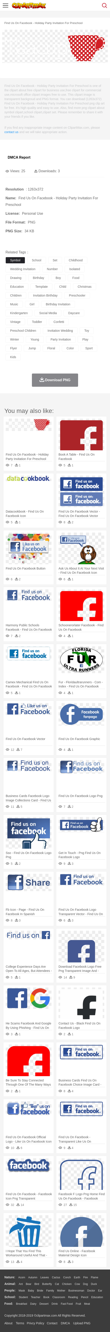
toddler (37, 322)
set (55, 260)
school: (10, 1297)
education (17, 286)
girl (32, 304)
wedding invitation (22, 269)
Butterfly (47, 1284)
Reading (73, 1297)
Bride (40, 1290)
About (8, 1323)
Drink (55, 1303)
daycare (74, 313)
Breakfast (21, 1303)
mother (61, 1290)
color (70, 348)
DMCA (65, 1323)
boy (58, 278)
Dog (85, 1284)
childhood (76, 260)
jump (32, 348)
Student (23, 1297)
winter (14, 339)
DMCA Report (19, 157)
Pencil (84, 1297)
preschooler (77, 295)
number (52, 269)
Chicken (67, 1284)
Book (46, 1297)
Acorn (21, 1277)
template (41, 286)
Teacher (35, 1297)
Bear (28, 1284)
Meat (87, 1303)
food (75, 278)
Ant (21, 1284)
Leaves (44, 1277)
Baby (31, 1290)
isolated (74, 269)
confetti (58, 322)
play (85, 339)
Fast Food (67, 1303)
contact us (11, 132)
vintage (15, 322)
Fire (85, 1277)
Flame (94, 1277)
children (16, 295)
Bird (36, 1284)
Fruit (78, 1303)
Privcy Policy (35, 1323)
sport (89, 348)
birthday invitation (58, 304)
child (62, 286)
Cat (57, 1284)
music (14, 304)
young (34, 339)
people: (10, 1290)
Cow (77, 1284)
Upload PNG (82, 1323)
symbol (15, 260)
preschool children (23, 330)
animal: (10, 1284)
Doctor (91, 1290)
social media (48, 313)
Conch (67, 1277)
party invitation (61, 339)
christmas (85, 286)
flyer (13, 348)
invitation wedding (60, 330)
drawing (15, 278)
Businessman (76, 1290)
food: (8, 1303)
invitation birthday (45, 295)
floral (51, 348)
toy (86, 330)
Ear (100, 1290)
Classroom (58, 1297)
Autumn (32, 1277)
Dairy (33, 1303)
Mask (21, 1290)
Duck (94, 1284)
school (36, 260)
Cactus (56, 1277)
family (50, 1290)
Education (97, 1297)
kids (13, 357)
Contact (52, 1323)
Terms (20, 1323)
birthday (38, 278)
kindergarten (19, 313)
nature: (9, 1277)
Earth (77, 1277)
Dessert (43, 1303)
